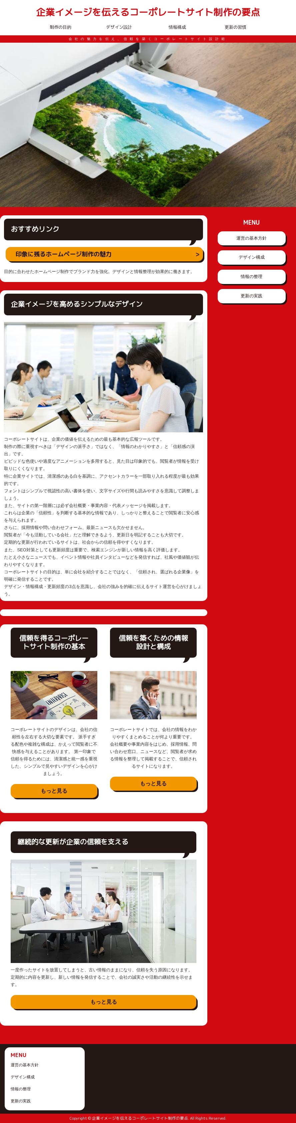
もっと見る (54, 791)
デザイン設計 (119, 27)
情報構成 (177, 27)
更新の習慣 (235, 27)
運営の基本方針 (251, 238)
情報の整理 (251, 276)
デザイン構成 (252, 257)
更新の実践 (251, 295)
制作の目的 (60, 27)
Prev (8, 125)
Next (287, 125)
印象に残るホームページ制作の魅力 (64, 254)
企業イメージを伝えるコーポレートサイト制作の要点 (148, 12)
